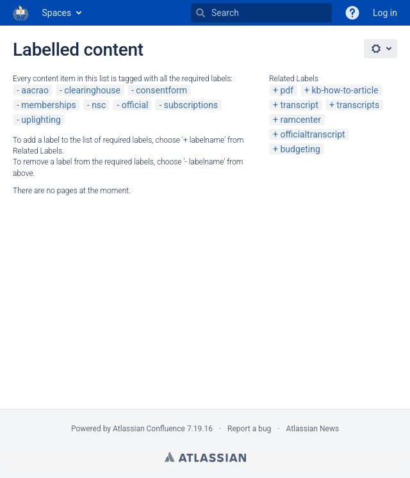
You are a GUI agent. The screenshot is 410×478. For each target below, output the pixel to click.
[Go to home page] (21, 13)
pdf (286, 90)
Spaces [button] (57, 13)
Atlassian (205, 457)
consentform (161, 90)
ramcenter (300, 120)
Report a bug (249, 428)
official (135, 105)
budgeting (300, 149)
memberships (48, 105)
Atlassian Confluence (149, 428)
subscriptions (191, 105)
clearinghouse (92, 90)
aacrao (35, 90)
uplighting (41, 120)
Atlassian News (312, 428)
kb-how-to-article (344, 90)
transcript (299, 105)
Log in (385, 13)
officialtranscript (312, 134)
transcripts (357, 105)
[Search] (200, 13)
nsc (99, 105)
